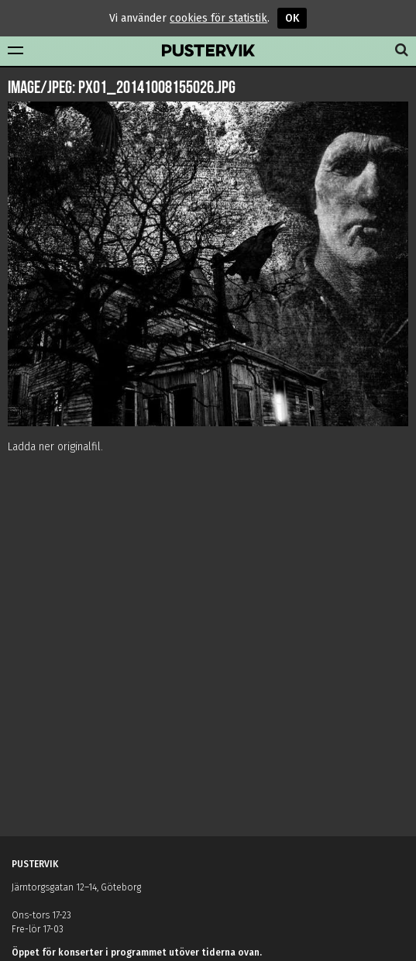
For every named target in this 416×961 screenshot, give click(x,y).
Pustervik (208, 51)
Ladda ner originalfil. (55, 446)
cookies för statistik (218, 18)
